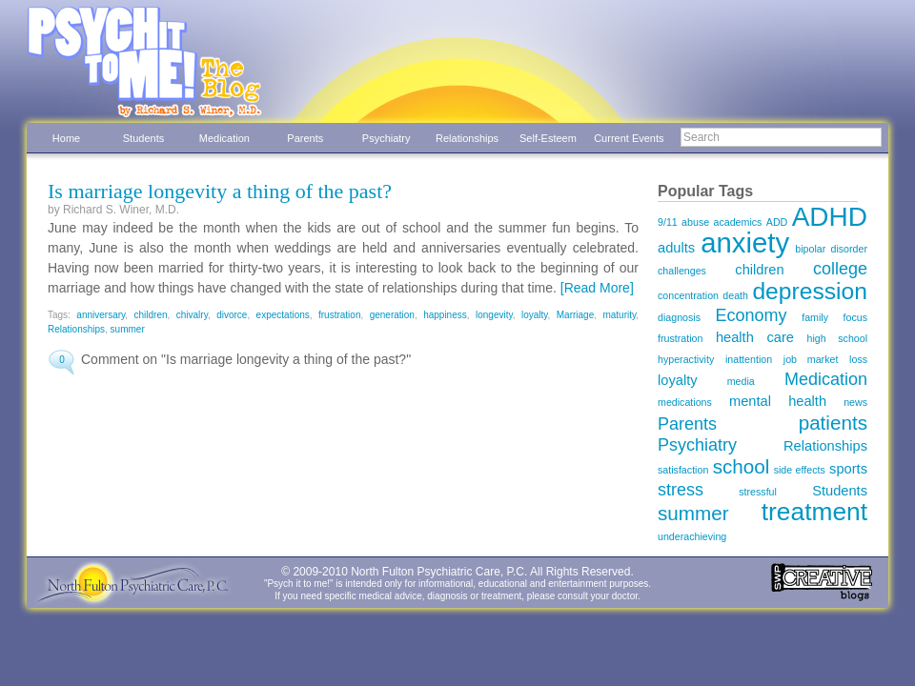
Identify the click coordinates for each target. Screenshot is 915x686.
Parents (305, 138)
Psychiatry (386, 138)
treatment (814, 511)
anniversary (100, 315)
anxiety (745, 242)
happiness (445, 315)
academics (738, 222)
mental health (777, 401)
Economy (751, 315)
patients (833, 423)
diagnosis (679, 317)
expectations (283, 315)
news (855, 402)
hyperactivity (686, 359)
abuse (695, 222)
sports (848, 468)
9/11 (668, 222)
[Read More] (597, 287)
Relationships (467, 138)
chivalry (192, 315)
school (741, 466)
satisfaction (683, 469)
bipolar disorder (831, 248)
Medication (224, 138)
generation (392, 315)
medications (685, 402)
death (735, 295)
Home (66, 138)
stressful (758, 491)
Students (143, 138)
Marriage (575, 315)
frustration (339, 315)
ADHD (829, 217)
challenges (682, 270)
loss (858, 359)
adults (676, 247)
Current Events (628, 138)
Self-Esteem (548, 138)
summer (128, 329)
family (815, 317)
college (840, 268)
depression (809, 291)
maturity (619, 315)
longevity (494, 315)
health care (755, 337)
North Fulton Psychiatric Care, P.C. (439, 571)
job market (811, 359)
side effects (799, 469)
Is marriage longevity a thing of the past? (220, 191)
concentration (688, 295)
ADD (777, 222)
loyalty (534, 315)
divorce (231, 315)
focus (855, 317)
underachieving (692, 536)
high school (837, 338)
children (151, 315)
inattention (748, 359)
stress (680, 489)
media (741, 381)
